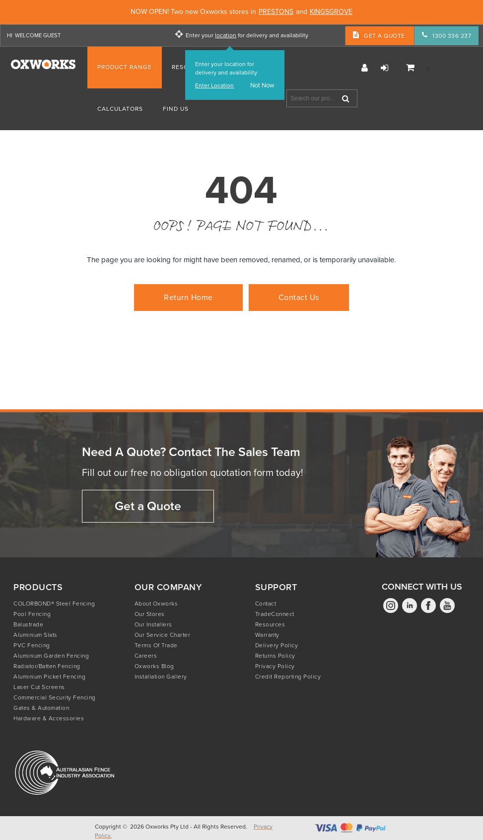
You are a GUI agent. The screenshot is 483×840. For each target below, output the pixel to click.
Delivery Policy (276, 645)
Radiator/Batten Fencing (46, 666)
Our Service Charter (163, 634)
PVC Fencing (31, 645)
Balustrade (28, 624)
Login (385, 68)
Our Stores (150, 614)
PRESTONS (276, 12)
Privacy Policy (275, 666)
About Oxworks (156, 603)
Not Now (262, 85)
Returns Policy (275, 655)
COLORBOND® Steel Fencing (54, 603)
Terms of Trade (156, 645)
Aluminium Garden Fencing (51, 655)
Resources (270, 624)
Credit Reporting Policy (288, 676)
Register (365, 68)
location (225, 35)
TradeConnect (274, 614)
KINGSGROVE (331, 12)
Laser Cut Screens (39, 687)
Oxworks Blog (154, 666)
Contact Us (298, 297)
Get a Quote (148, 506)
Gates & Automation (41, 707)
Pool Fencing (32, 614)
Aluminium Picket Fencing (49, 676)
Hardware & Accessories (48, 718)
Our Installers (153, 624)
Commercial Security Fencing (54, 697)
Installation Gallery (161, 676)
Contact (265, 603)
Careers (146, 655)
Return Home (188, 297)
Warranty (267, 634)
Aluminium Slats (35, 634)
